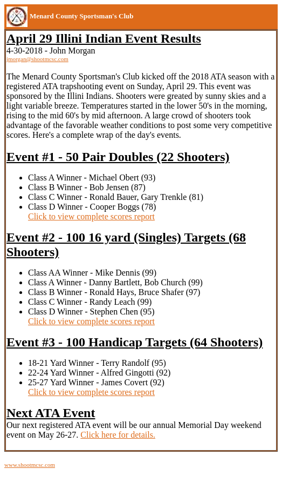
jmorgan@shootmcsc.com (37, 59)
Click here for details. (117, 434)
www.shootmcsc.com (29, 464)
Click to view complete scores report (91, 216)
